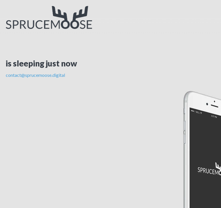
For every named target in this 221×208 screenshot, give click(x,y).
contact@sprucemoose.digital (35, 75)
